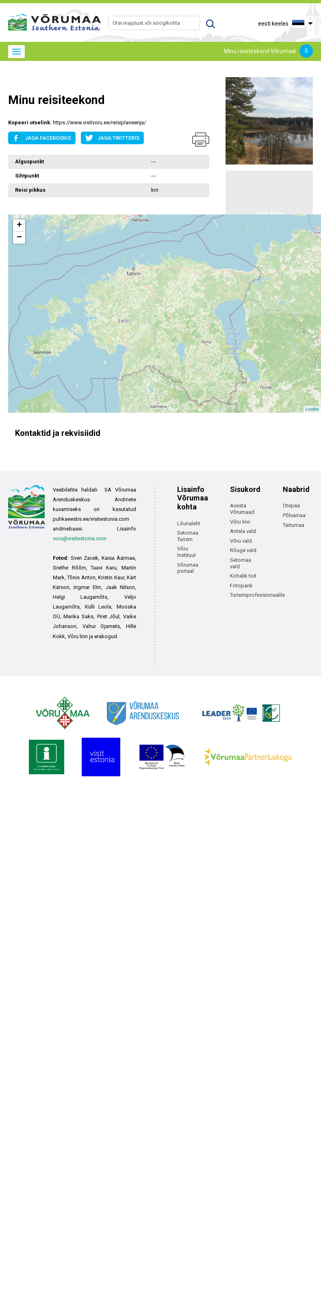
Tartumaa (293, 525)
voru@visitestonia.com (79, 538)
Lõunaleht (188, 523)
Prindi (200, 139)
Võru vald (241, 541)
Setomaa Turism (187, 536)
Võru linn (240, 522)
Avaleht (17, 80)
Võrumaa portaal (187, 568)
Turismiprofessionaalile (257, 595)
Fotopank (241, 586)
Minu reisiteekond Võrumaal (268, 51)
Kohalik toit (243, 576)
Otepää (291, 505)
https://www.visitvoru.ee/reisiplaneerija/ (99, 122)
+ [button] (19, 225)
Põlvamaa (294, 515)
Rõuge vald (243, 550)
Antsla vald (243, 531)
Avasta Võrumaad (242, 508)
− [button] (19, 238)
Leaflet (312, 409)
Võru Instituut (186, 552)
